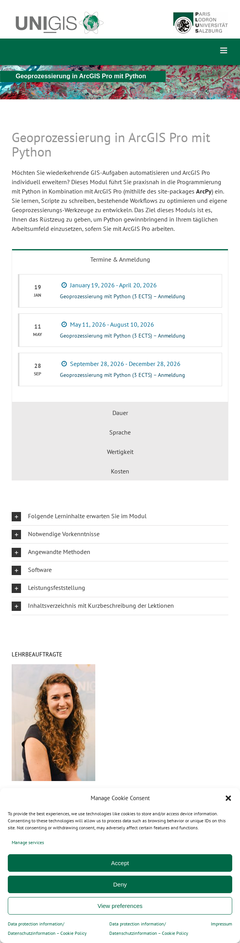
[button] (228, 798)
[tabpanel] (120, 335)
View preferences (120, 906)
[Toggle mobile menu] (224, 50)
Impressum (221, 924)
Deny (120, 884)
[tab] (120, 258)
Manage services (28, 842)
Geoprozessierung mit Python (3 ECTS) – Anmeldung (122, 296)
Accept (120, 863)
